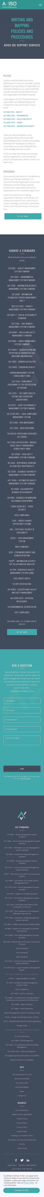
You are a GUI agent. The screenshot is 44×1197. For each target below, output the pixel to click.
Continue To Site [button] (21, 1190)
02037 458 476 (21, 688)
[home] (9, 5)
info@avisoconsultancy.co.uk (22, 691)
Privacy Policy (29, 1183)
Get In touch (23, 216)
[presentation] (21, 753)
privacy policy (25, 778)
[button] (40, 4)
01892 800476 (22, 684)
